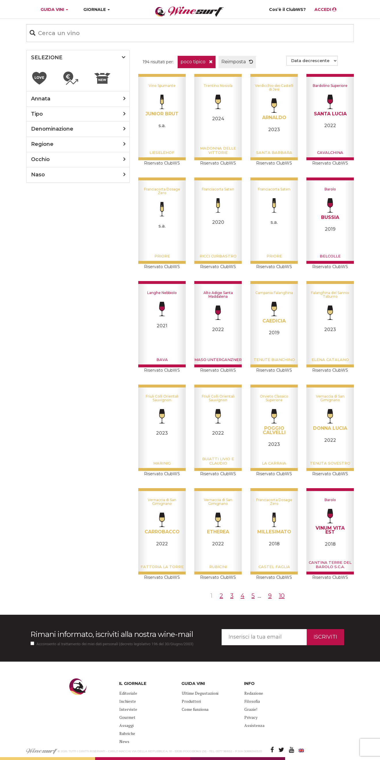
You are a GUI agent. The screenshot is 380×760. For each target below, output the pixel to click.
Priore (162, 256)
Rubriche (127, 733)
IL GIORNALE (132, 683)
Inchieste (127, 701)
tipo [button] (37, 114)
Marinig (162, 463)
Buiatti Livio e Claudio (218, 461)
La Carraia (274, 463)
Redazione (253, 693)
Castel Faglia (274, 566)
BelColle (330, 256)
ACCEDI (325, 9)
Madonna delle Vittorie (218, 150)
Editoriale (128, 693)
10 (282, 595)
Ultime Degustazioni (200, 693)
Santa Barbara (274, 152)
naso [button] (38, 174)
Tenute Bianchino (274, 359)
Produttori (191, 701)
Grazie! (250, 709)
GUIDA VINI (53, 9)
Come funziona (195, 709)
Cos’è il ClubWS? (287, 9)
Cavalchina (330, 152)
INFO (249, 683)
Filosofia (252, 701)
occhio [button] (40, 159)
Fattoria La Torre (162, 566)
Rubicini (218, 566)
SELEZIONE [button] (46, 57)
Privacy (251, 717)
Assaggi (126, 725)
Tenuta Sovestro (330, 463)
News (124, 741)
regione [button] (42, 144)
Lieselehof (161, 152)
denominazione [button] (52, 129)
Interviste (128, 709)
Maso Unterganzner (218, 359)
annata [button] (40, 99)
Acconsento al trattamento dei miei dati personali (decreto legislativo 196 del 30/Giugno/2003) (115, 644)
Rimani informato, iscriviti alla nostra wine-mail (111, 634)
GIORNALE (96, 9)
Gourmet (127, 717)
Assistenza (254, 725)
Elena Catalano (330, 359)
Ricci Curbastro (218, 256)
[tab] (77, 57)
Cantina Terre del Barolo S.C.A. (330, 564)
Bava (162, 359)
